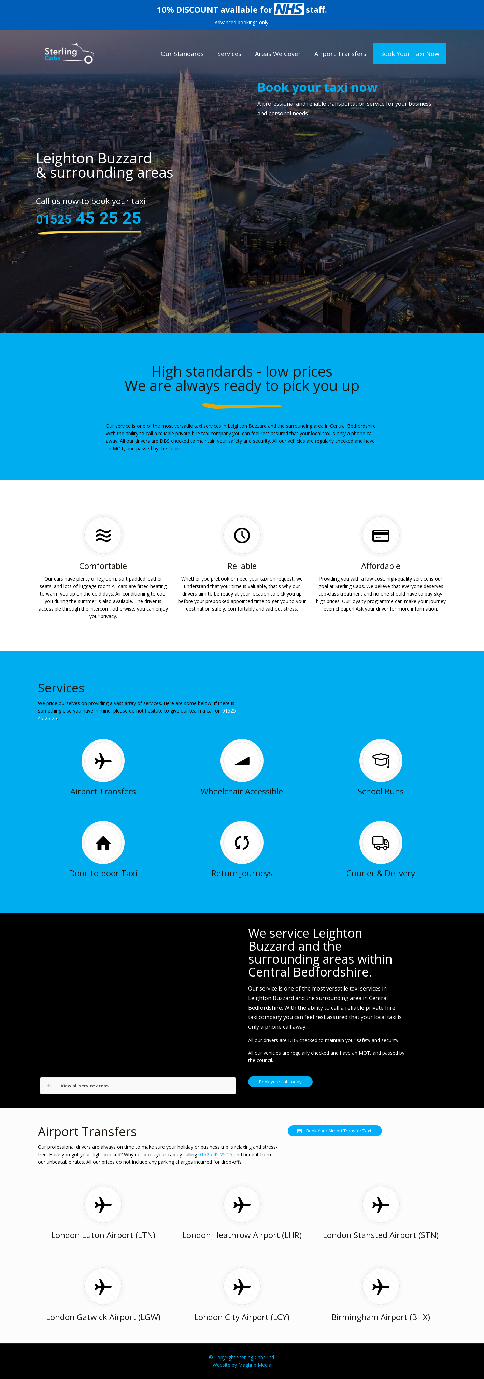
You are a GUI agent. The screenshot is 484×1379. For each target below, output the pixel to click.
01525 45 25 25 (215, 1154)
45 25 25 (88, 218)
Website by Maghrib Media (242, 1365)
